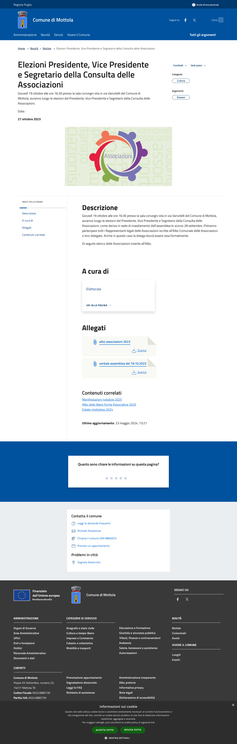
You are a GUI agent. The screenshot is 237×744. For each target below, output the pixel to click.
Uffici (17, 638)
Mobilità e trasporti (78, 648)
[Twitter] (187, 19)
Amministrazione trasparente (137, 677)
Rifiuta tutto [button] (132, 729)
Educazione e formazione (134, 628)
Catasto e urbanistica (79, 643)
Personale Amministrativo (30, 653)
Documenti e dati (24, 658)
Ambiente (125, 643)
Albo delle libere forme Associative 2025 (109, 404)
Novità (34, 48)
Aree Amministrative (26, 633)
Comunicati (179, 633)
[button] (118, 738)
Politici (18, 648)
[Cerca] (219, 20)
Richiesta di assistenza (80, 692)
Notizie (47, 48)
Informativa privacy (131, 687)
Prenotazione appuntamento (84, 677)
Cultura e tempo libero (80, 633)
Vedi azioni (199, 65)
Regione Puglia (23, 5)
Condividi (180, 65)
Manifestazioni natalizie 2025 (102, 399)
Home (21, 48)
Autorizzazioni (128, 653)
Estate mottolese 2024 (97, 409)
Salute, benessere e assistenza (138, 648)
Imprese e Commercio (79, 638)
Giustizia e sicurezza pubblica (137, 633)
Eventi (176, 660)
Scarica (138, 350)
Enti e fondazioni (24, 643)
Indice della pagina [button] (32, 201)
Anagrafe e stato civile (80, 628)
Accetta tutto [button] (105, 729)
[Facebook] (178, 19)
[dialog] (118, 722)
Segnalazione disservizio (81, 682)
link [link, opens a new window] (153, 722)
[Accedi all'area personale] (205, 5)
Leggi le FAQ (74, 687)
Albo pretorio (127, 682)
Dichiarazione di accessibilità (137, 697)
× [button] (233, 705)
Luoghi (176, 655)
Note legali (126, 692)
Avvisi (176, 638)
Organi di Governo (25, 628)
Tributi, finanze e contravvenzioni (139, 638)
